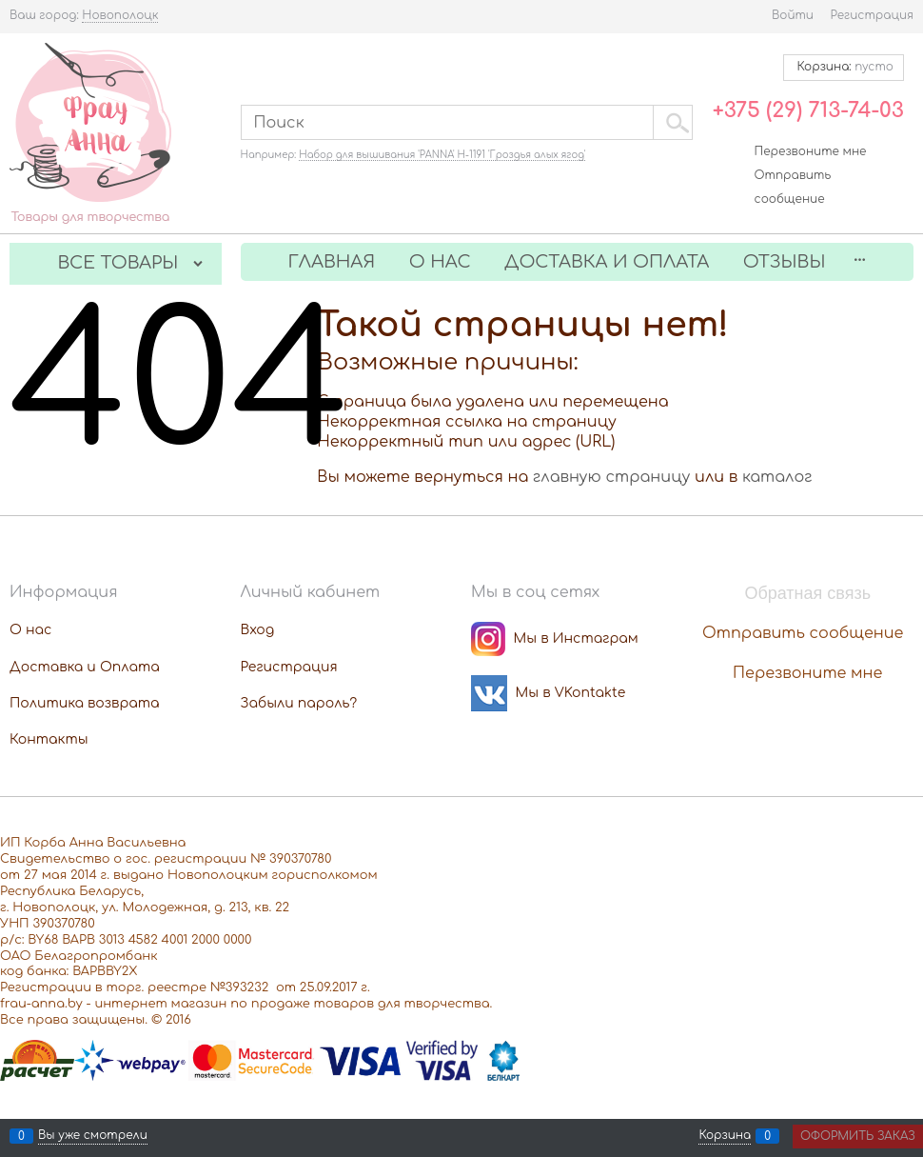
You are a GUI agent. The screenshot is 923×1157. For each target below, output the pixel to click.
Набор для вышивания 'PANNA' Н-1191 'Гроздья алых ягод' (442, 155)
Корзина (724, 1136)
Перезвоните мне (811, 151)
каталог (777, 477)
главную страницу (611, 477)
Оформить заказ (857, 1136)
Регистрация (872, 15)
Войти (793, 15)
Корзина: (844, 66)
